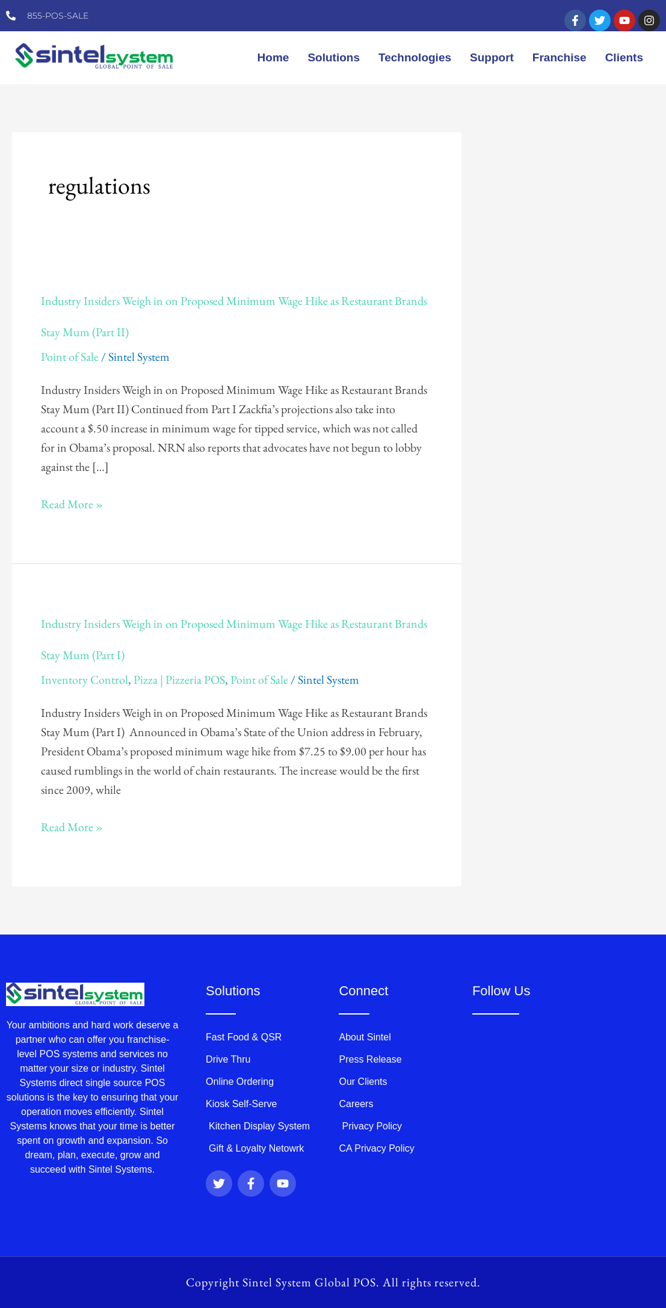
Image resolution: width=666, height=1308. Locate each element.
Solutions (333, 57)
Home (273, 57)
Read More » (72, 504)
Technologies (414, 57)
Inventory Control (84, 679)
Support (492, 57)
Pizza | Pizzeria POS (179, 679)
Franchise (559, 57)
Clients (624, 57)
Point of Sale (70, 356)
